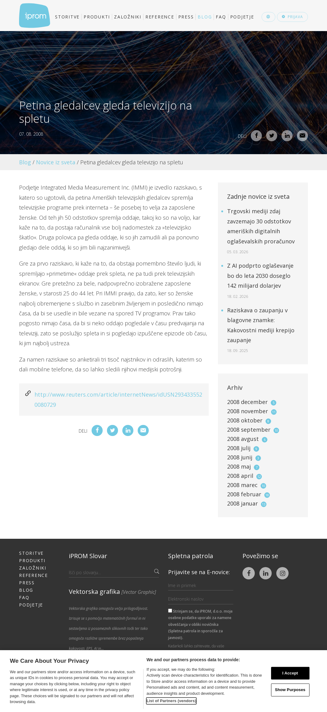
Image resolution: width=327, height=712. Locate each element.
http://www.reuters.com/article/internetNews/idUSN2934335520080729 (118, 399)
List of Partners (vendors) (171, 700)
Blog (205, 17)
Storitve (67, 17)
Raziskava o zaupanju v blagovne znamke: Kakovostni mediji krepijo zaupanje (260, 330)
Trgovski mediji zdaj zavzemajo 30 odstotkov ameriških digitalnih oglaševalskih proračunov (261, 230)
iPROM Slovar (88, 556)
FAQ (221, 17)
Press (186, 17)
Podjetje (242, 17)
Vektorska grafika (112, 591)
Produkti (97, 17)
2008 (251, 402)
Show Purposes (290, 690)
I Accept (290, 673)
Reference (159, 17)
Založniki (127, 17)
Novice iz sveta (55, 162)
